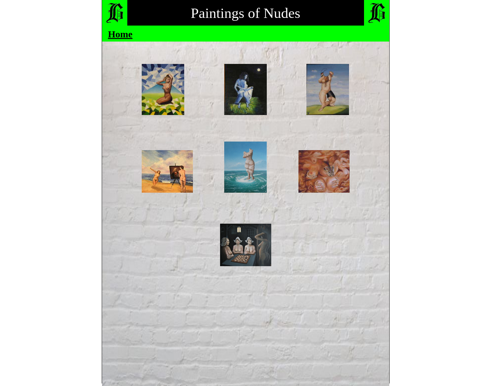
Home (120, 34)
